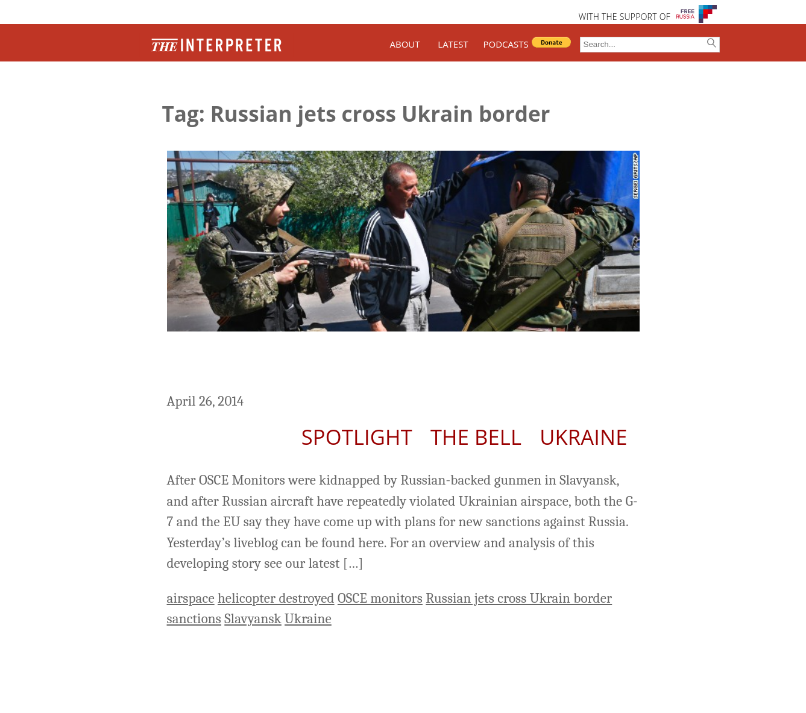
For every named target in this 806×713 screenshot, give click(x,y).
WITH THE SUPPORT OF (624, 16)
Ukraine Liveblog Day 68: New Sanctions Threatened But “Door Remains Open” (383, 364)
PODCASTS (506, 44)
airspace (191, 598)
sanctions (194, 619)
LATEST (453, 44)
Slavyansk (253, 619)
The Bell (475, 436)
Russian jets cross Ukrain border (519, 598)
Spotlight (356, 436)
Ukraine (583, 436)
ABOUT (404, 44)
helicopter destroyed (276, 598)
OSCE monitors (380, 598)
